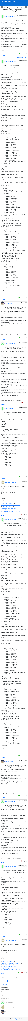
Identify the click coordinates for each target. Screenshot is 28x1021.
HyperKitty (14, 1019)
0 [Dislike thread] (22, 53)
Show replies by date (22, 57)
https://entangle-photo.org (8, 509)
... (1, 316)
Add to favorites (5, 992)
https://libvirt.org (6, 506)
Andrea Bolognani (10, 16)
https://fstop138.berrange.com (8, 508)
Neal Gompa (9, 303)
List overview (4, 981)
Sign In (4, 4)
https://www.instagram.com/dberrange (10, 511)
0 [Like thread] (19, 53)
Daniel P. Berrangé (11, 482)
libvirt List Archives (9, 1)
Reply (3, 55)
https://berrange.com (7, 503)
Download (5, 984)
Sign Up (11, 4)
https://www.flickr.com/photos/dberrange (11, 505)
